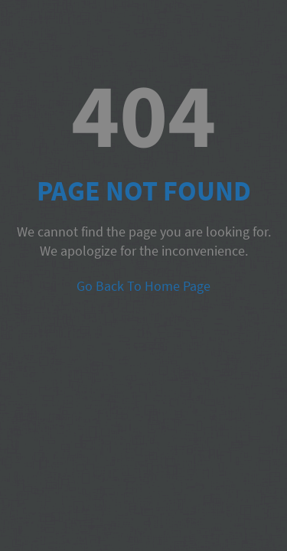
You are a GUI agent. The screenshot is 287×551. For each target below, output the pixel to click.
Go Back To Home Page (143, 286)
